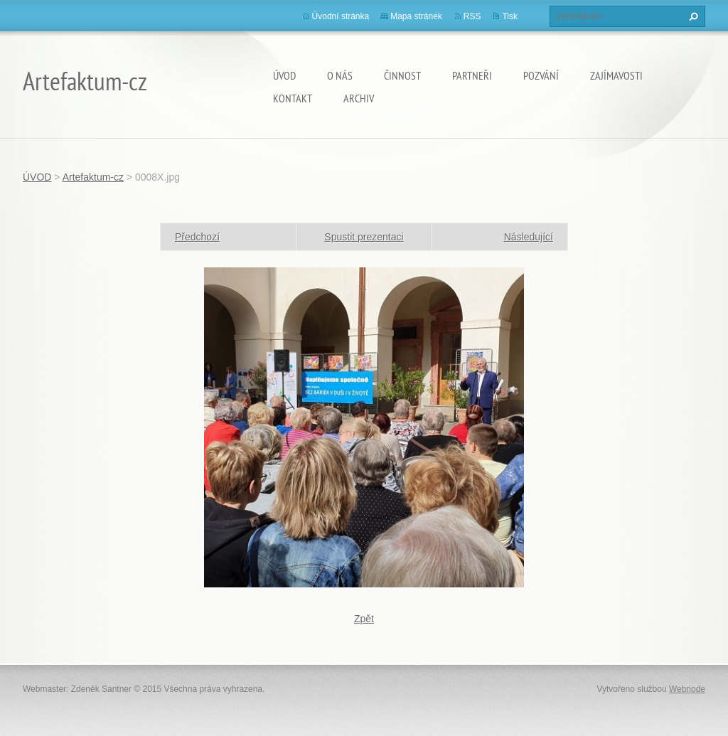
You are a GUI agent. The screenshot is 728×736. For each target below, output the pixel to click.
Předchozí (197, 236)
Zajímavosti (616, 75)
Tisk (510, 16)
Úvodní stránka (341, 16)
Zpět (364, 618)
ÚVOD (284, 75)
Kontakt (292, 98)
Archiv (358, 98)
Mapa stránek (416, 16)
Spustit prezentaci (363, 236)
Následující (528, 236)
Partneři (472, 75)
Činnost (402, 75)
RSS (472, 16)
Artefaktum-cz (93, 177)
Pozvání (541, 75)
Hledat (691, 16)
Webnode (687, 689)
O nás (340, 75)
